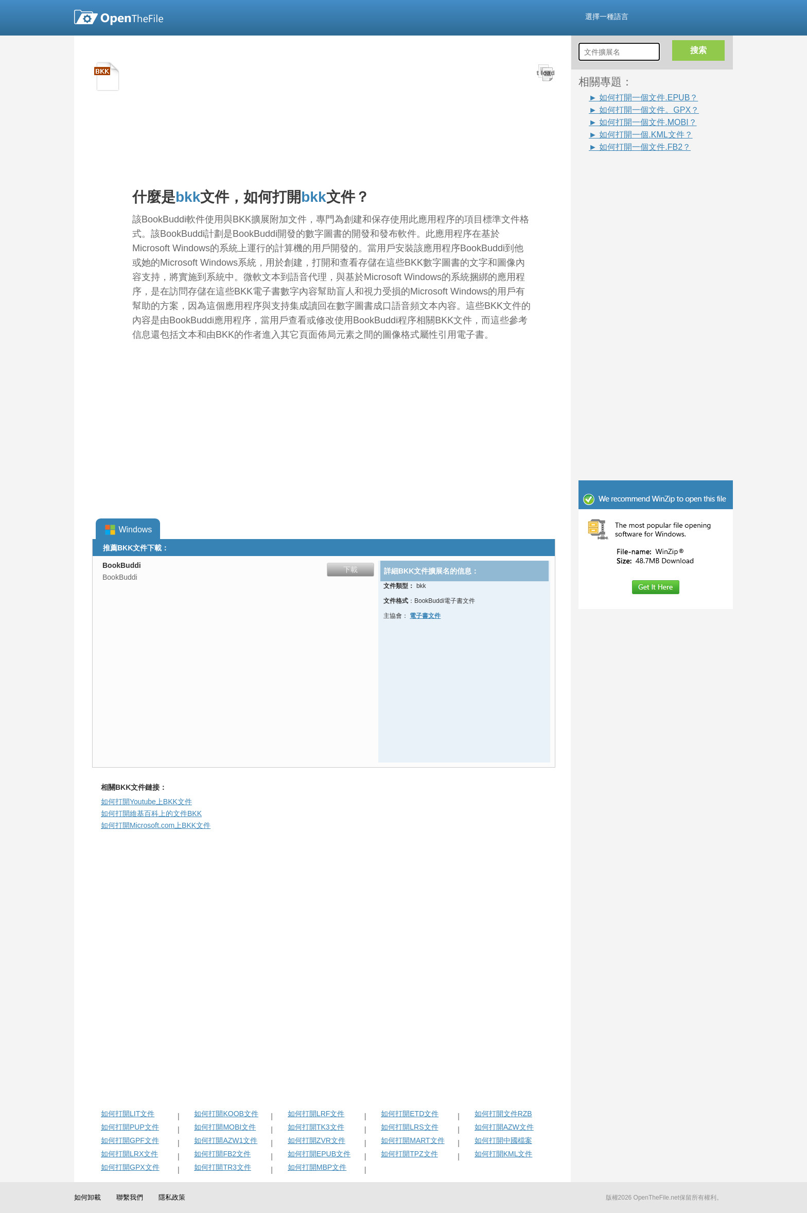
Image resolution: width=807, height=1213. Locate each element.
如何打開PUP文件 (130, 1127)
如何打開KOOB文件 (226, 1114)
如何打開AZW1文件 (225, 1140)
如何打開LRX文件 (129, 1154)
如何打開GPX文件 (130, 1167)
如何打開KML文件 (504, 1154)
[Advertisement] (661, 307)
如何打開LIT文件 (127, 1114)
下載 (350, 569)
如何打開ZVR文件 (316, 1140)
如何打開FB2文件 (222, 1154)
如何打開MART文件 (412, 1140)
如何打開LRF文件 (316, 1114)
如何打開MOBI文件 (225, 1127)
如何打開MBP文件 (317, 1167)
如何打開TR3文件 (222, 1167)
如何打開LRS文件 (409, 1127)
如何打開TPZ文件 (409, 1154)
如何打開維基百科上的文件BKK (151, 813)
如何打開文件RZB (503, 1114)
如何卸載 (87, 1197)
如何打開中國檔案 (503, 1140)
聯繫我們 (129, 1197)
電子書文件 (425, 615)
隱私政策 (172, 1197)
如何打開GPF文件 (130, 1140)
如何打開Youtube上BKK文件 (146, 802)
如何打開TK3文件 (316, 1127)
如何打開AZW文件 (504, 1127)
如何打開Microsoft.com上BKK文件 (155, 825)
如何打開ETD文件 (409, 1114)
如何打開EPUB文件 (319, 1154)
